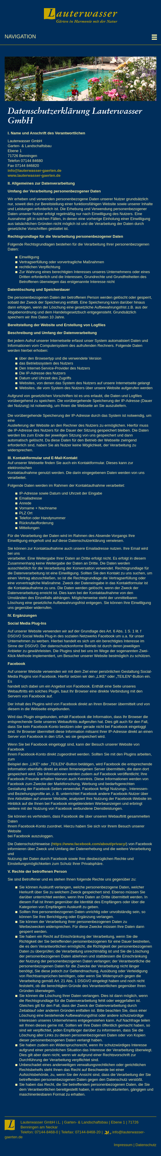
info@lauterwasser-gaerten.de (35, 170)
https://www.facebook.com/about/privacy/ (89, 844)
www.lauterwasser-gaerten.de (34, 175)
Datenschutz (146, 1145)
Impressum (123, 1145)
